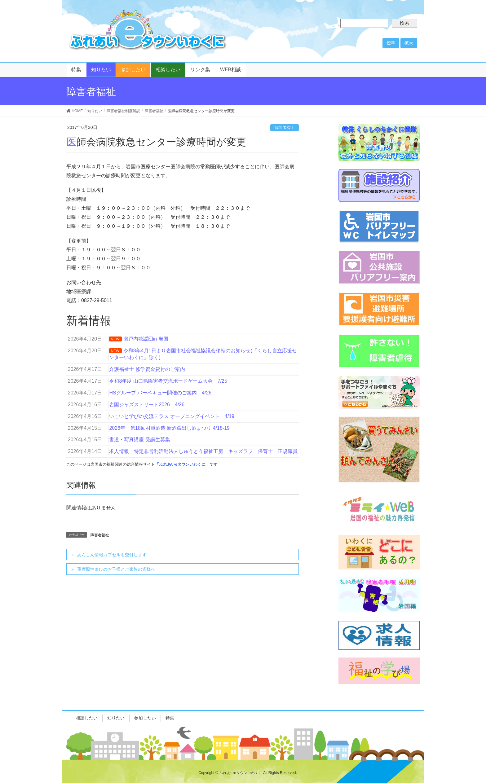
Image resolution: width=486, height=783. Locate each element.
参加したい (145, 717)
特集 (170, 717)
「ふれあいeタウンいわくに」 (182, 464)
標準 (391, 43)
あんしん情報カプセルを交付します (112, 554)
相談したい (87, 717)
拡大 (408, 43)
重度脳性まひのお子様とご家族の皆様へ (116, 569)
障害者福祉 (284, 127)
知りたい (116, 717)
